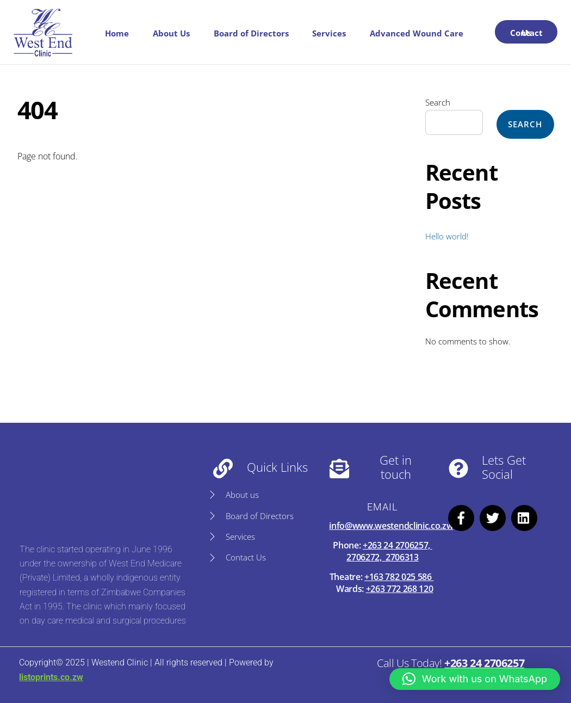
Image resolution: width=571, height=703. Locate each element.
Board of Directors (251, 33)
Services (329, 33)
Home (117, 33)
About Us (171, 33)
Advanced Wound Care (416, 33)
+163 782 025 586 (399, 577)
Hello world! (447, 236)
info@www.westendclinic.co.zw (391, 526)
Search (437, 102)
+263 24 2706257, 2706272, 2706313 (389, 551)
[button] (474, 679)
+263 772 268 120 (399, 589)
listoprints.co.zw (51, 677)
